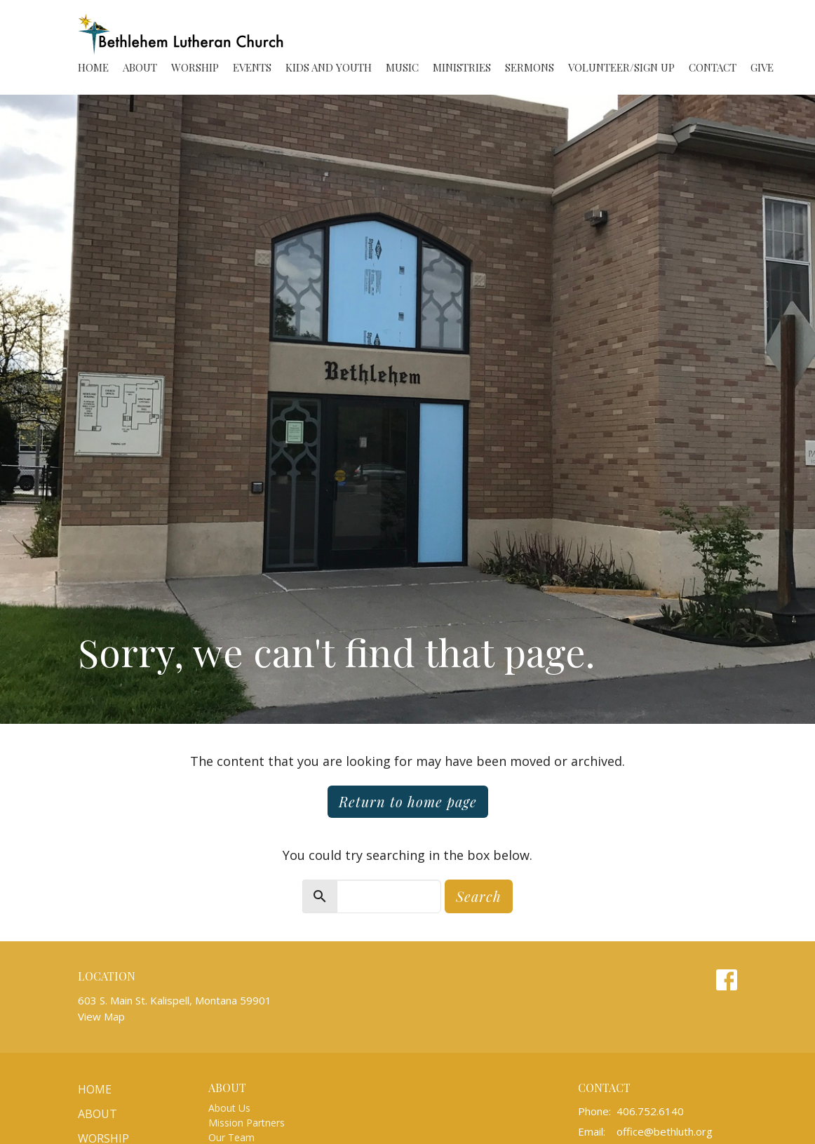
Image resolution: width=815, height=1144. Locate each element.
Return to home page (408, 801)
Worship (195, 67)
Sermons (529, 67)
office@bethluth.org (665, 1131)
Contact (712, 67)
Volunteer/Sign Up (621, 67)
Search (478, 896)
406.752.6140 (650, 1111)
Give (762, 67)
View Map (101, 1016)
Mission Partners (246, 1122)
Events (252, 67)
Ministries (462, 67)
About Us (229, 1108)
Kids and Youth (328, 67)
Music (402, 67)
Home (93, 67)
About (140, 67)
